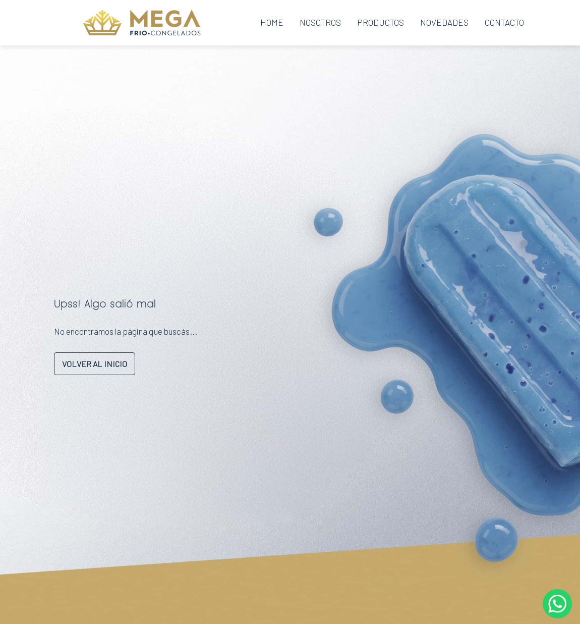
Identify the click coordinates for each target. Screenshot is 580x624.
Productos (380, 22)
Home (271, 22)
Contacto (504, 22)
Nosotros (320, 22)
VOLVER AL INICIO (94, 364)
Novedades (444, 22)
